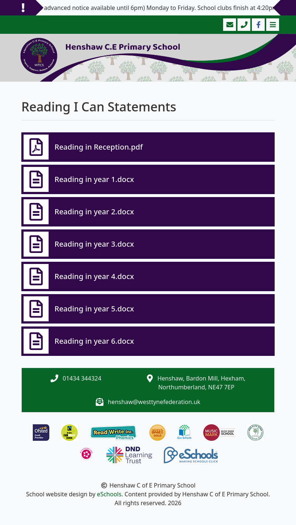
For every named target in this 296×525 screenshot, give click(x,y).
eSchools (109, 494)
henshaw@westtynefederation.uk (154, 402)
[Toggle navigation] (272, 24)
